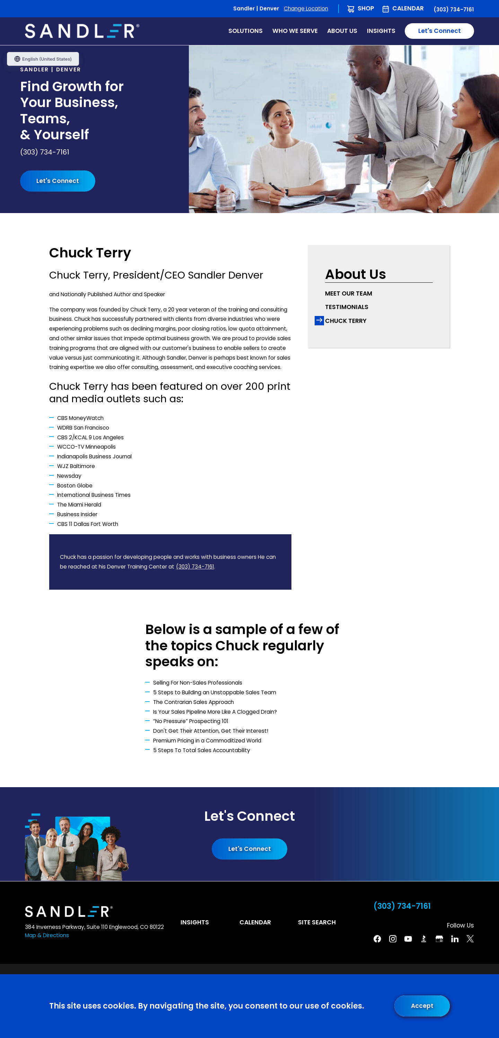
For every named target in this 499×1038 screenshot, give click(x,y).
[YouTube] (408, 939)
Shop (366, 8)
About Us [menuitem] (342, 31)
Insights (195, 922)
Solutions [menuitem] (245, 31)
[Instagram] (393, 939)
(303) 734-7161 (454, 9)
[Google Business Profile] (439, 939)
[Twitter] (470, 939)
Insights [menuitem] (381, 31)
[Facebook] (377, 939)
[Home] (82, 31)
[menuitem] (379, 293)
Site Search (317, 922)
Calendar (408, 8)
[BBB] (424, 939)
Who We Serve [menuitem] (295, 31)
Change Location (306, 8)
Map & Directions (47, 935)
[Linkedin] (455, 939)
